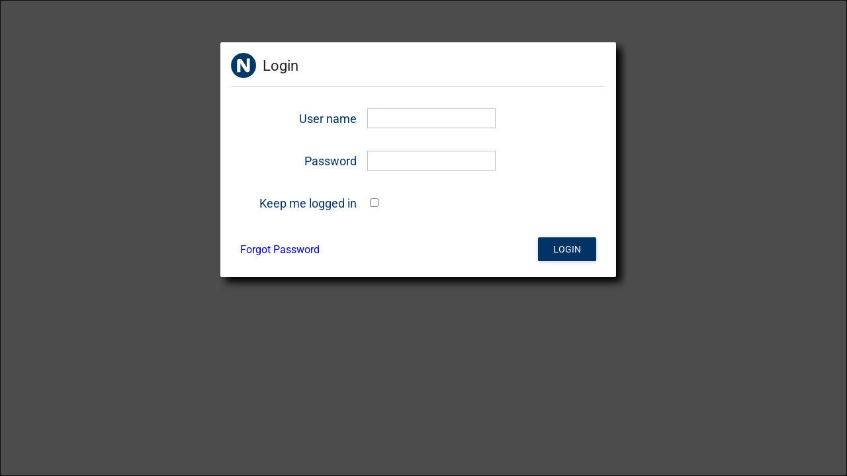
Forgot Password (280, 249)
